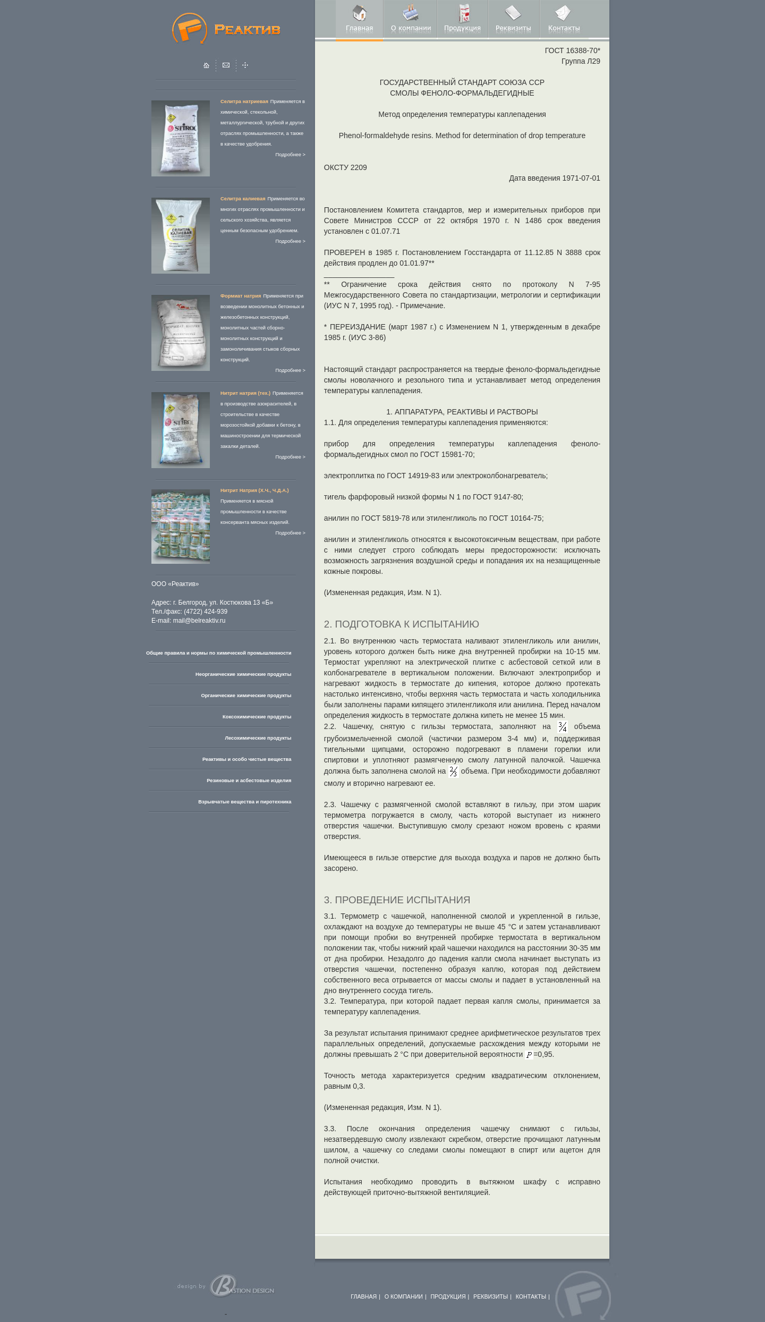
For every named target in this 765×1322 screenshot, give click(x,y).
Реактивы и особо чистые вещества (246, 759)
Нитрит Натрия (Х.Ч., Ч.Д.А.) (254, 490)
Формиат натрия (240, 296)
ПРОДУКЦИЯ (447, 1296)
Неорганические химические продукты (243, 674)
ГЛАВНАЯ (364, 1296)
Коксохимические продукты (257, 716)
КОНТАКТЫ (531, 1296)
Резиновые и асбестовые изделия (249, 780)
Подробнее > (290, 154)
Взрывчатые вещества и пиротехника (244, 801)
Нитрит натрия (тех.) (245, 393)
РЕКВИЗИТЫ (490, 1296)
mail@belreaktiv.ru (199, 620)
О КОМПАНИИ (404, 1296)
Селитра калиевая (243, 198)
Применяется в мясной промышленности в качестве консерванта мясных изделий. (255, 511)
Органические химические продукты (246, 695)
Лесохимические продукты (258, 738)
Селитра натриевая (244, 101)
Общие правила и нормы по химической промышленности (218, 653)
